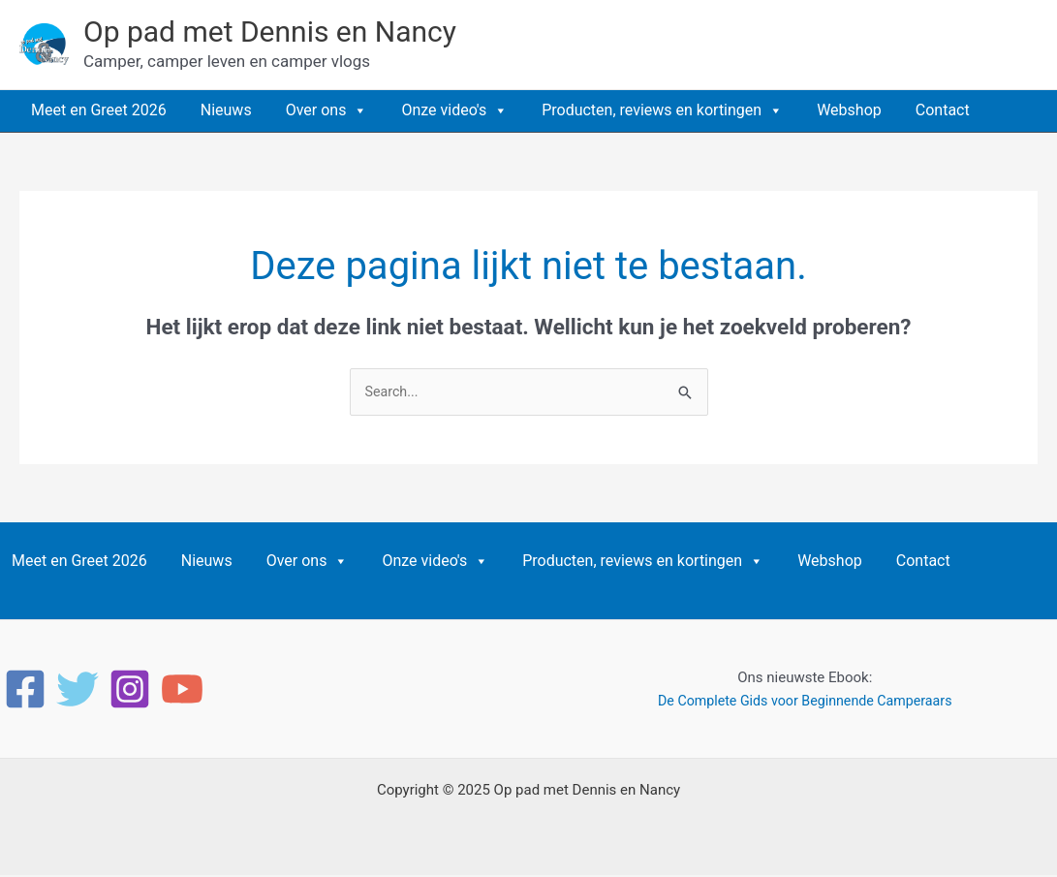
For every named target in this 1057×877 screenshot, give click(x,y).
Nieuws (226, 110)
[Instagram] (130, 691)
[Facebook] (25, 691)
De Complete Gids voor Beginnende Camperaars (805, 702)
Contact (943, 110)
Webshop (849, 110)
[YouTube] (182, 691)
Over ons (327, 110)
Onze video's (454, 110)
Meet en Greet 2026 (99, 110)
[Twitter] (77, 691)
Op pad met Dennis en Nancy (269, 31)
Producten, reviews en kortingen (662, 110)
